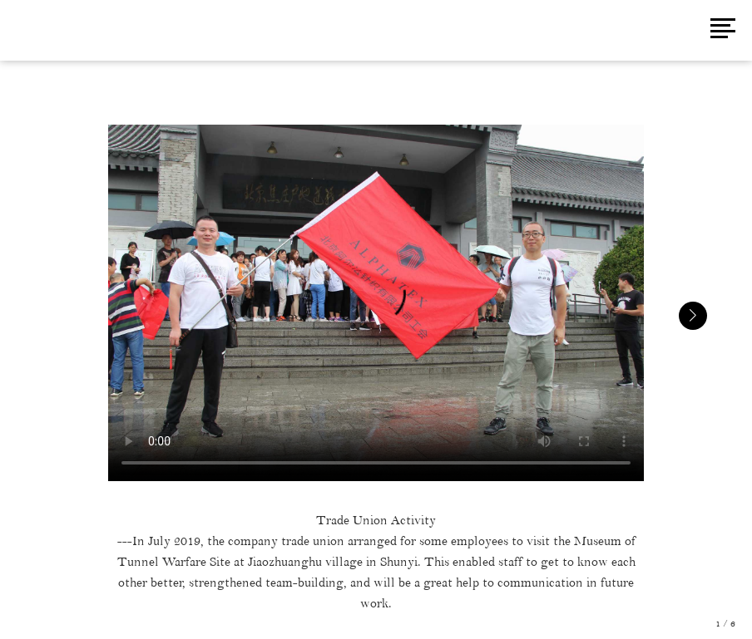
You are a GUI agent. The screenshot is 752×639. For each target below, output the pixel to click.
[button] (693, 316)
